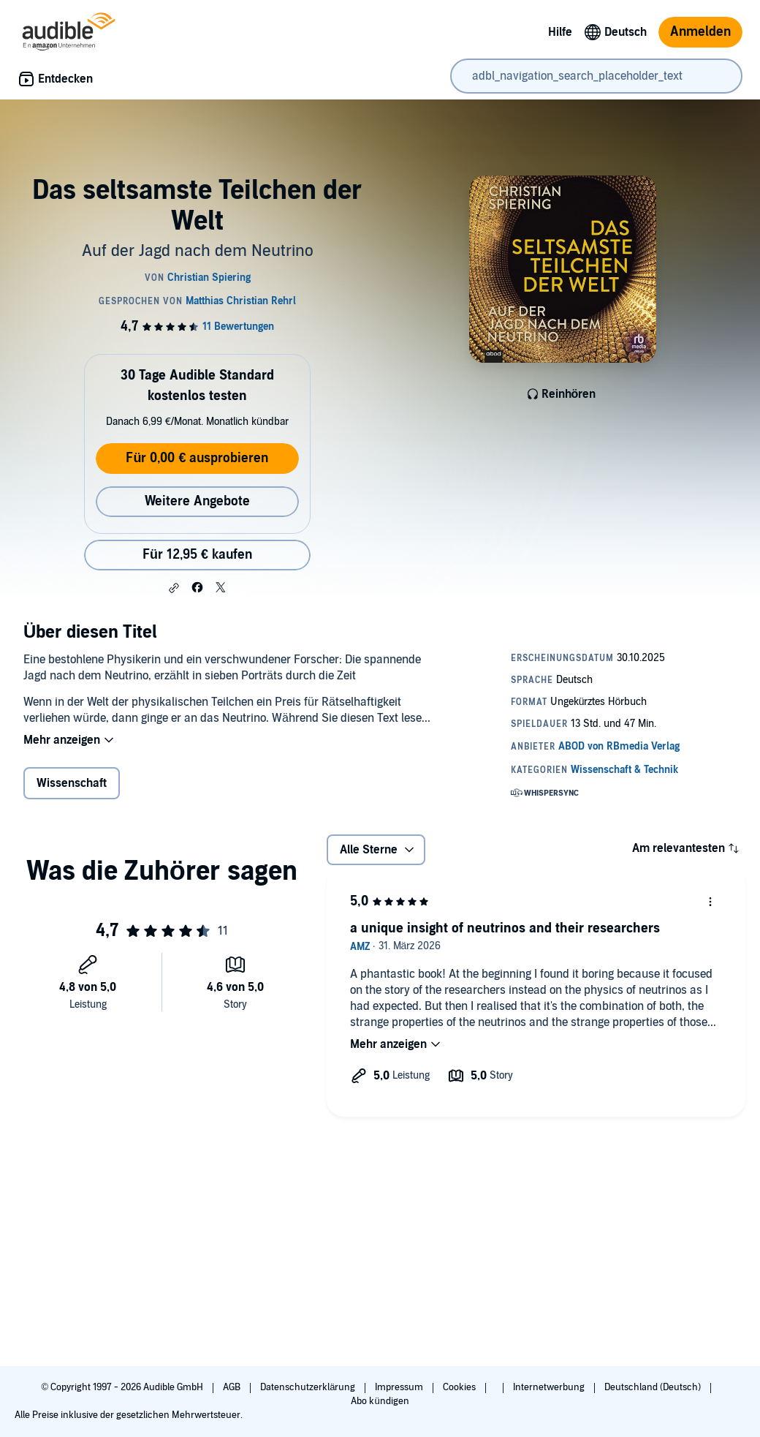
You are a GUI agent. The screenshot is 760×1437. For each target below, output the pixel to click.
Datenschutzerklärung (308, 1387)
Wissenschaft (72, 783)
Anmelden (700, 31)
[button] (174, 588)
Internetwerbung (550, 1387)
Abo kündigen (379, 1401)
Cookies (460, 1387)
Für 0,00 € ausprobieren (197, 458)
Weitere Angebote (197, 501)
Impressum (400, 1387)
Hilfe (560, 32)
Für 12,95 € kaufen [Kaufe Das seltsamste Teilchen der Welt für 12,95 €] (197, 554)
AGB (233, 1387)
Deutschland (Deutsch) (653, 1387)
